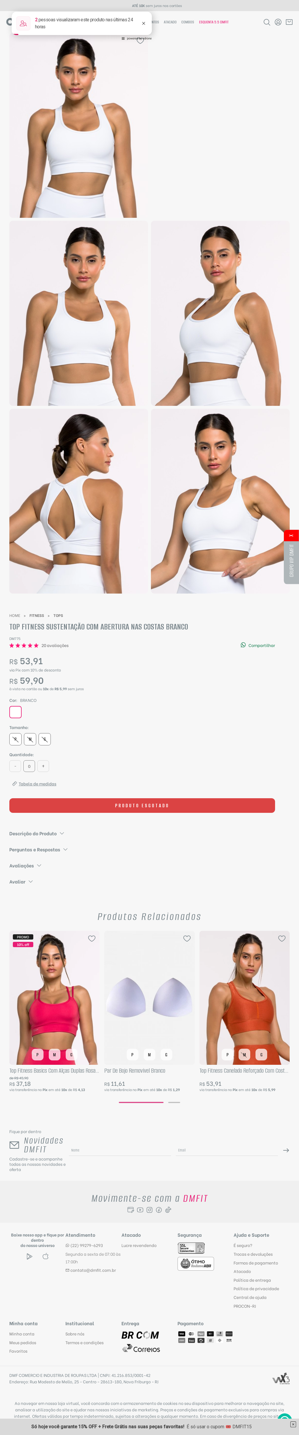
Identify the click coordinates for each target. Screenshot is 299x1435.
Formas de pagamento (256, 1263)
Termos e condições (84, 1342)
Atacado (170, 22)
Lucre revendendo (139, 1245)
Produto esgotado (142, 805)
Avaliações (25, 865)
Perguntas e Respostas (38, 849)
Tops (58, 615)
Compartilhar (257, 645)
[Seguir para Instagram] (149, 1209)
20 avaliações (55, 645)
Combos (187, 22)
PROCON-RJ (245, 1306)
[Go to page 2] (174, 1102)
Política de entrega (252, 1280)
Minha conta (21, 1333)
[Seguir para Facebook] (158, 1209)
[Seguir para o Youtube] (140, 1209)
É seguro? (243, 1245)
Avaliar (21, 881)
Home (14, 615)
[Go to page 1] (141, 1102)
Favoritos (18, 1351)
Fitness (36, 615)
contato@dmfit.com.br (90, 1270)
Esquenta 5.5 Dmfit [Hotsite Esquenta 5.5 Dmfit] (214, 22)
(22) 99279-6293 (84, 1245)
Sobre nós (74, 1333)
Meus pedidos (22, 1342)
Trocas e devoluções (253, 1254)
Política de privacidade (256, 1288)
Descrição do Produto (37, 833)
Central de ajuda (250, 1297)
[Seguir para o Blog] (130, 1209)
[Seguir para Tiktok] (168, 1209)
